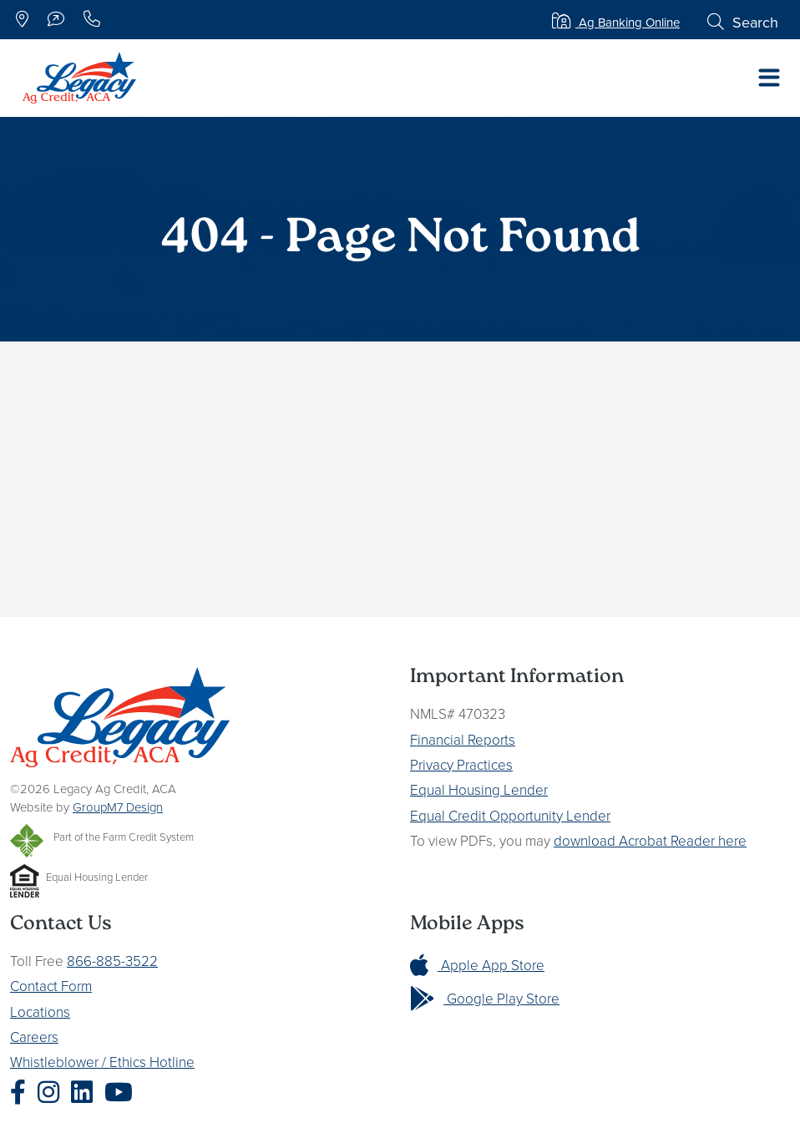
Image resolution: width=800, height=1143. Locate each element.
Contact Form (51, 985)
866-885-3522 (112, 960)
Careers (34, 1036)
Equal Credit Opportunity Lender (510, 815)
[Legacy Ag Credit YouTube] (122, 1091)
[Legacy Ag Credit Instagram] (53, 1091)
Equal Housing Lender (479, 789)
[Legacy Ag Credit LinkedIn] (86, 1091)
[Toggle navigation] (769, 78)
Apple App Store (477, 964)
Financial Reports (462, 739)
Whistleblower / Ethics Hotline (102, 1061)
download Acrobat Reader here (650, 840)
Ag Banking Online (616, 22)
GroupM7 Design (118, 807)
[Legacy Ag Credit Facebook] (22, 1091)
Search (742, 22)
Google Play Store (484, 998)
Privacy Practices (461, 764)
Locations (40, 1011)
